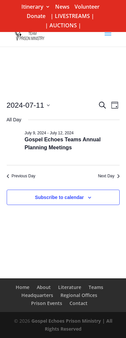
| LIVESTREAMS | (72, 16)
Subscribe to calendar (59, 197)
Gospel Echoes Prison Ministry (66, 321)
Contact (79, 303)
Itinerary (32, 7)
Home (22, 287)
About (44, 287)
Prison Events (46, 303)
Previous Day (21, 176)
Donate (36, 16)
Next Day (108, 176)
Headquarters (37, 295)
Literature (69, 287)
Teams (96, 287)
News (62, 7)
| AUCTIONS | (63, 26)
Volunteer (87, 7)
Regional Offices (78, 295)
